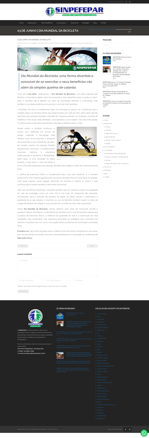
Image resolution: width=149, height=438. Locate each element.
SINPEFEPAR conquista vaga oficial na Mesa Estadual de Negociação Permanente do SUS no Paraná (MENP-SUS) (73, 367)
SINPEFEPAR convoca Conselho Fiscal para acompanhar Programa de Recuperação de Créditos (117, 108)
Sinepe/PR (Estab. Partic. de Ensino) (117, 169)
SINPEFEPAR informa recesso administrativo (122, 63)
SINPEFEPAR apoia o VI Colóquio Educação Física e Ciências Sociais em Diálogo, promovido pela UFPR (117, 89)
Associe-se (107, 172)
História (108, 132)
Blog (105, 179)
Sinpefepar (33, 48)
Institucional (108, 128)
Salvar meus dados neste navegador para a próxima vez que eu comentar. (43, 291)
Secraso (108, 165)
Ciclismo (102, 33)
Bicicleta (63, 48)
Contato (106, 182)
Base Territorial (110, 142)
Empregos (107, 175)
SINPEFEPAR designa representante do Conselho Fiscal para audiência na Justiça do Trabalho (116, 98)
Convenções (108, 155)
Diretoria (108, 135)
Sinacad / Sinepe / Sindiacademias (117, 162)
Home (86, 33)
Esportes (108, 33)
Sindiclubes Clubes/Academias (116, 158)
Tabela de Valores (111, 138)
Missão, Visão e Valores (113, 145)
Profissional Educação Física (84, 48)
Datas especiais (70, 48)
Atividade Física (94, 33)
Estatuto (108, 148)
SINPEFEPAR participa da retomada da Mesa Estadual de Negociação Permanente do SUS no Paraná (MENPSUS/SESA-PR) (79, 359)
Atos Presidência (109, 152)
